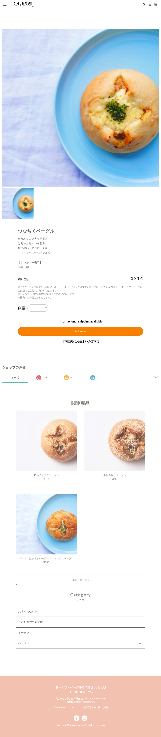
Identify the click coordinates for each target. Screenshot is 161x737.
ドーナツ (23, 637)
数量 (21, 308)
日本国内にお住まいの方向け (80, 341)
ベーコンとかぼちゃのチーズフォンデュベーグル (46, 563)
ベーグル (23, 647)
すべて (15, 377)
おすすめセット (27, 615)
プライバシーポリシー (63, 707)
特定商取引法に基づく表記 (95, 707)
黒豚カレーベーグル (114, 479)
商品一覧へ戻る (81, 584)
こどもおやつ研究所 (30, 626)
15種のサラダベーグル (46, 479)
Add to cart (80, 331)
